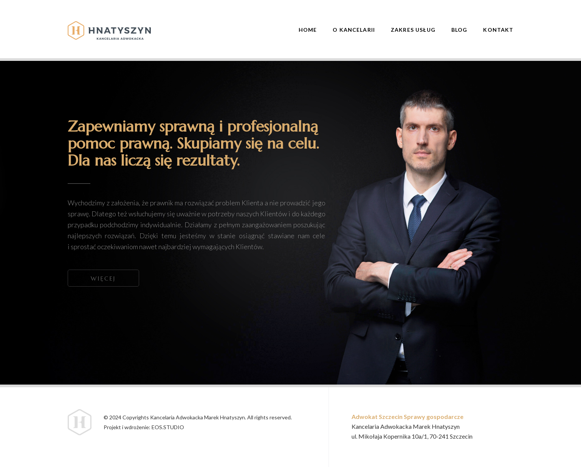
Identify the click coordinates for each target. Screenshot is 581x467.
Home (308, 29)
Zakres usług (413, 29)
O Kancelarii (354, 29)
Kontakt (498, 29)
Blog (459, 29)
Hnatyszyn (109, 30)
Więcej (103, 278)
